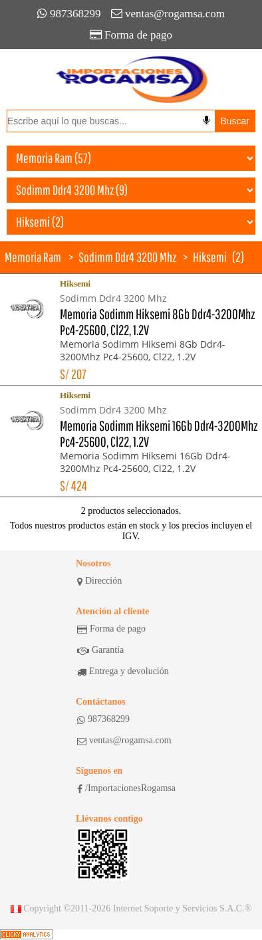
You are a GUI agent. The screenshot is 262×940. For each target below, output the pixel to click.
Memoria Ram (33, 257)
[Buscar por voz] (206, 120)
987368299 (69, 13)
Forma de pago (131, 35)
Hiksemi (210, 257)
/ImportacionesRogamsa (126, 788)
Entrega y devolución (123, 671)
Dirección (99, 581)
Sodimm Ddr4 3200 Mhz (127, 257)
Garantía (100, 650)
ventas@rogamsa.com (168, 13)
